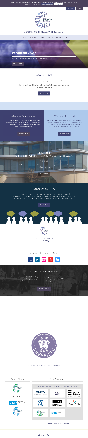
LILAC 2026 (24, 37)
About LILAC (33, 37)
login (79, 8)
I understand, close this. (47, 4)
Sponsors (50, 37)
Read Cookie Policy (58, 4)
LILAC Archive (60, 37)
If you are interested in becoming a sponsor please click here (57, 386)
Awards (42, 37)
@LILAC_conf (47, 241)
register (70, 8)
